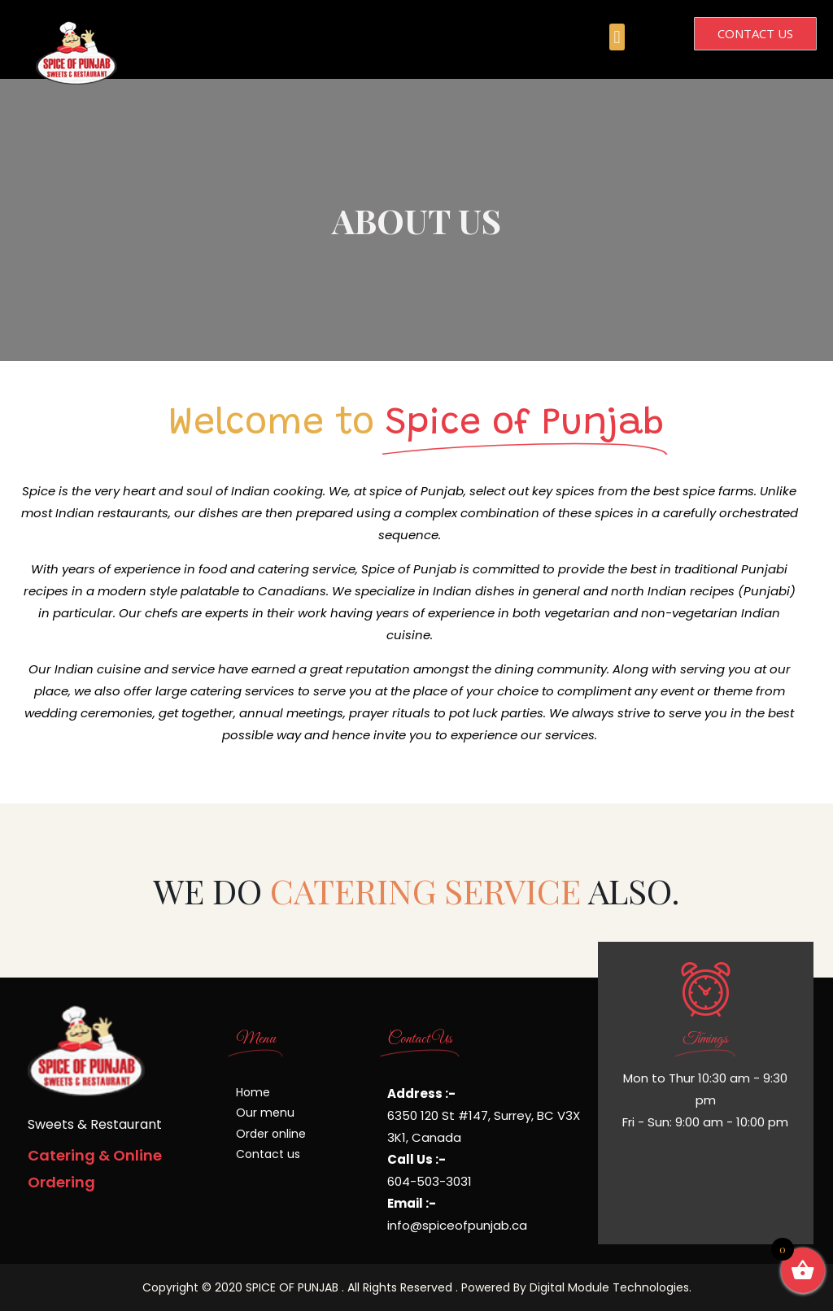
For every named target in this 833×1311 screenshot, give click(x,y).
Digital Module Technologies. (610, 1287)
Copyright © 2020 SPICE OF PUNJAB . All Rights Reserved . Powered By (336, 1287)
